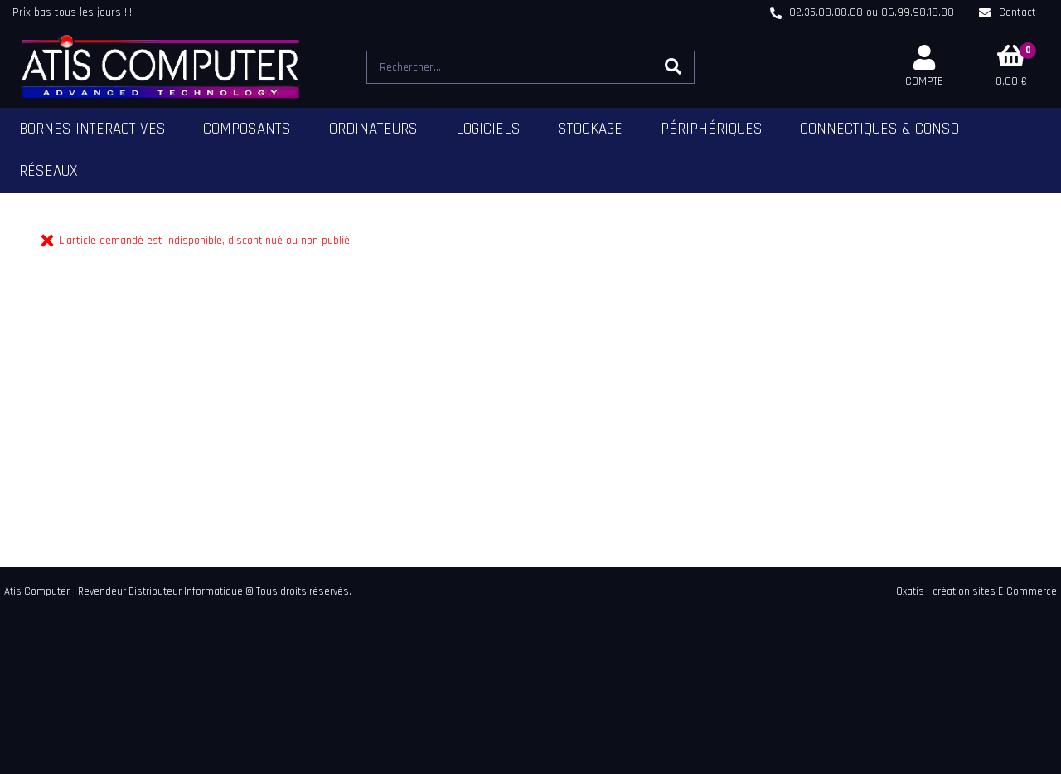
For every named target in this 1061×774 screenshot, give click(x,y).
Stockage (590, 129)
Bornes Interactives (92, 129)
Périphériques (712, 129)
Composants (247, 129)
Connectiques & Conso (879, 129)
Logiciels (488, 129)
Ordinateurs (373, 129)
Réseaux (48, 171)
